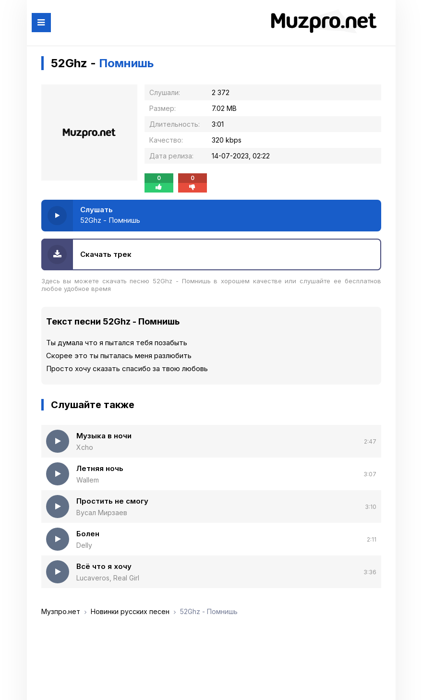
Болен (87, 533)
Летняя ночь (99, 468)
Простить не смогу (112, 501)
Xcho (84, 447)
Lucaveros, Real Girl (107, 578)
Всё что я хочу (104, 566)
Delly (84, 545)
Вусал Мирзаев (101, 512)
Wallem (87, 480)
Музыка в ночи (104, 435)
